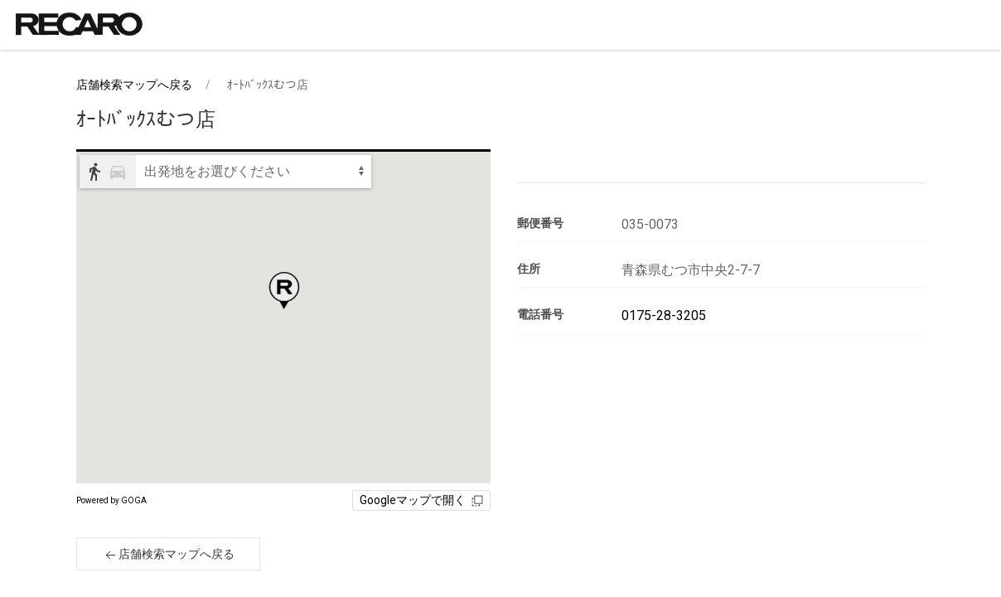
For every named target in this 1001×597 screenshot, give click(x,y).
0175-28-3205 (663, 315)
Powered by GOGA (111, 500)
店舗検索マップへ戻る (134, 84)
